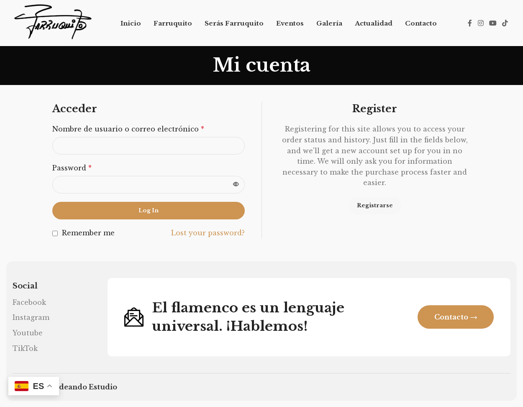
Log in (148, 210)
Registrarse (375, 205)
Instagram (31, 317)
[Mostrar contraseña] (236, 184)
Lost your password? (208, 233)
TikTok (25, 348)
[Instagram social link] (480, 23)
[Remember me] (55, 233)
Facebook (29, 302)
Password (72, 168)
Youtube (28, 333)
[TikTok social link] (505, 23)
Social (25, 286)
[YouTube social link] (492, 23)
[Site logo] (52, 22)
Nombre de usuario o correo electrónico (128, 129)
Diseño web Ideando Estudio (65, 387)
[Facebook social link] (470, 23)
